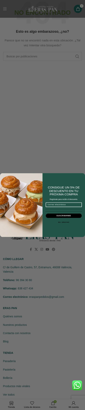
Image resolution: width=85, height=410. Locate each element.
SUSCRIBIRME (63, 215)
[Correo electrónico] (64, 204)
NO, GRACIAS (63, 222)
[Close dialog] (82, 175)
